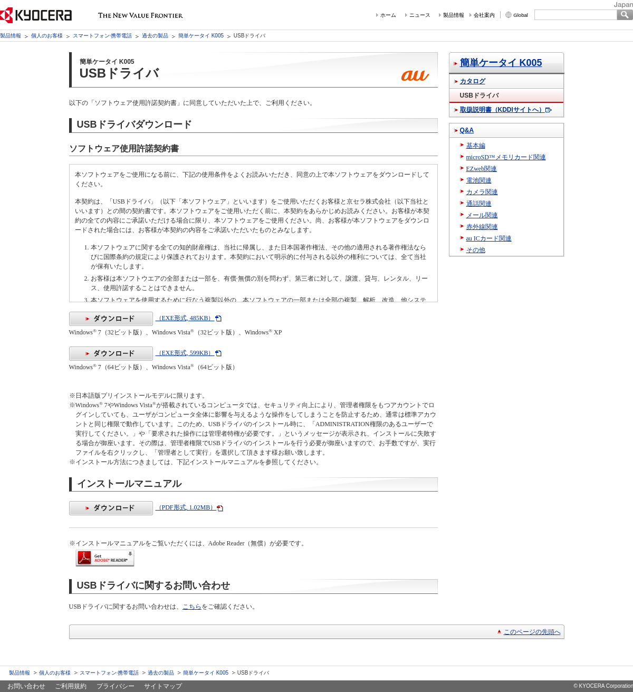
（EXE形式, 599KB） (142, 353)
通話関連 (479, 203)
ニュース (419, 15)
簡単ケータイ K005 (201, 36)
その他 (475, 250)
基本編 (475, 145)
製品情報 (453, 15)
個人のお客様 (47, 36)
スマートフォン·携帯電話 (102, 36)
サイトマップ (163, 686)
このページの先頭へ (532, 632)
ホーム (388, 15)
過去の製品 (155, 36)
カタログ (472, 81)
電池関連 (479, 180)
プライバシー (116, 686)
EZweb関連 (481, 168)
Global (520, 15)
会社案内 (484, 15)
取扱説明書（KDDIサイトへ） (502, 109)
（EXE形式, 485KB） (142, 318)
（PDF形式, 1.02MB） (143, 507)
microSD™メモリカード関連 (506, 157)
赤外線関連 (482, 226)
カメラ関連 (482, 192)
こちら (192, 606)
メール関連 (482, 215)
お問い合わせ (26, 686)
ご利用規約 (71, 686)
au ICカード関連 (489, 238)
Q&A (467, 130)
